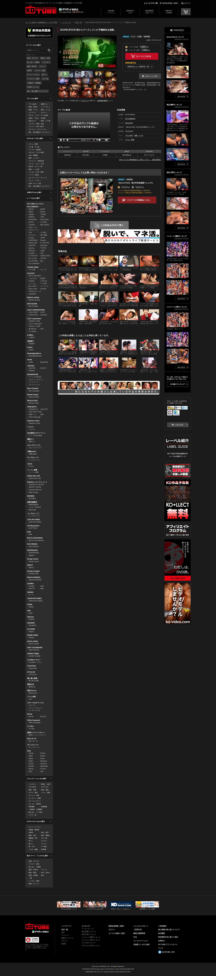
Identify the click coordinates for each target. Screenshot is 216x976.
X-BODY (32, 225)
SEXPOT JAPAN (35, 487)
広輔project (31, 451)
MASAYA (43, 761)
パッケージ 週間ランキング (91, 937)
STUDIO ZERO (33, 267)
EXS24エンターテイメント (37, 482)
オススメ (64, 941)
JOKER (43, 214)
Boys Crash (33, 289)
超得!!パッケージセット (36, 732)
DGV (29, 751)
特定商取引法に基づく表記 (168, 937)
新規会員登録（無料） (171, 3)
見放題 (63, 943)
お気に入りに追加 (151, 76)
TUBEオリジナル (33, 87)
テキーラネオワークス (35, 703)
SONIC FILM (45, 256)
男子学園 (43, 235)
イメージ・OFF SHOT (36, 126)
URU (30, 771)
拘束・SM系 (33, 107)
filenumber (32, 510)
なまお (29, 464)
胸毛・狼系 (32, 872)
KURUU (32, 217)
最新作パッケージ (67, 938)
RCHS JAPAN (32, 641)
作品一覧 (78, 22)
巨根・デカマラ (32, 58)
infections (43, 245)
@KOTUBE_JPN (168, 952)
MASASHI (44, 766)
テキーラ (32, 705)
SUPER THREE (33, 654)
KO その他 (33, 258)
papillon (31, 555)
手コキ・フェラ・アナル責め (38, 115)
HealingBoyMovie (34, 353)
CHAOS (32, 281)
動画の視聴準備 (139, 933)
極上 (42, 261)
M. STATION (33, 261)
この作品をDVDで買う (112, 225)
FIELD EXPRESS (33, 577)
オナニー (44, 112)
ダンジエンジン (33, 745)
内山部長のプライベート (36, 433)
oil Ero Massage (34, 417)
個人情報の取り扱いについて (169, 930)
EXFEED (43, 315)
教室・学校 (32, 790)
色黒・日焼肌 (33, 875)
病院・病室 (45, 790)
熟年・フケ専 (45, 121)
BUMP (42, 209)
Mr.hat (29, 714)
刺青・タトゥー (34, 883)
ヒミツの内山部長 (35, 435)
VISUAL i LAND (34, 326)
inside (31, 362)
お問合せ (161, 941)
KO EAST (31, 273)
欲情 (42, 414)
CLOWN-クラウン (34, 660)
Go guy (31, 238)
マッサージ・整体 (33, 79)
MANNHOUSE (32, 374)
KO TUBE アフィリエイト (168, 944)
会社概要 (161, 933)
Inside (29, 360)
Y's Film (30, 726)
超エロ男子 (33, 286)
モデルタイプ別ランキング (91, 945)
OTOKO (43, 258)
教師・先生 (32, 835)
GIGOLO (32, 251)
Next (114, 52)
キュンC (43, 270)
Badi (29, 532)
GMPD (29, 70)
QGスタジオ (32, 739)
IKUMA (31, 766)
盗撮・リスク (33, 110)
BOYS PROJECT (35, 276)
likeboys (30, 617)
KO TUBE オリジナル (35, 204)
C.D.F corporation (34, 319)
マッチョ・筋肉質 (35, 149)
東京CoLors (31, 690)
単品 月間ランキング (89, 934)
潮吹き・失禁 (45, 58)
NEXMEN (30, 496)
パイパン (42, 66)
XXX (30, 232)
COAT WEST (33, 312)
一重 (30, 878)
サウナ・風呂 (33, 792)
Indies (42, 251)
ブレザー (44, 841)
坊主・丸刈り (45, 872)
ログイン (187, 3)
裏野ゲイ (30, 439)
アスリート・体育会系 (36, 161)
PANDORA (33, 219)
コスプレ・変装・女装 (36, 124)
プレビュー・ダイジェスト (38, 129)
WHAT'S (32, 589)
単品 (62, 932)
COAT (42, 312)
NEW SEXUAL (34, 650)
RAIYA (42, 753)
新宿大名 (30, 684)
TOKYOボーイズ (35, 291)
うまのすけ (33, 278)
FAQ (135, 937)
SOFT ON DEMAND (34, 648)
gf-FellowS (33, 329)
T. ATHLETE (33, 256)
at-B (41, 329)
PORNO (32, 371)
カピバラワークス (33, 445)
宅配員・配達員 (34, 830)
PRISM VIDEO (32, 635)
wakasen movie (33, 421)
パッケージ (65, 935)
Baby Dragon (33, 492)
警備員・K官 (33, 838)
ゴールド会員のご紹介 (117, 933)
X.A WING (32, 331)
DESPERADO (32, 550)
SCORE (32, 253)
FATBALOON (33, 574)
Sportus (31, 248)
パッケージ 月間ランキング (91, 940)
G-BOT (30, 347)
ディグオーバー (33, 457)
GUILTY (43, 368)
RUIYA (42, 756)
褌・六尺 (32, 846)
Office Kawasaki (33, 720)
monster (43, 289)
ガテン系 (45, 79)
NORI (31, 761)
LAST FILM (33, 528)
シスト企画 (31, 697)
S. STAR (43, 222)
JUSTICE (30, 366)
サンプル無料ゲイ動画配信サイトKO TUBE (41, 22)
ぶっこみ (32, 284)
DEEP (31, 212)
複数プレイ (45, 104)
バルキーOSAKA (35, 507)
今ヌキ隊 (32, 270)
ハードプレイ (45, 107)
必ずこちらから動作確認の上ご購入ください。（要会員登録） (140, 159)
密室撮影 (32, 806)
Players (31, 632)
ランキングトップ (88, 928)
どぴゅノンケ (34, 230)
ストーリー (32, 112)
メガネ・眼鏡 (33, 849)
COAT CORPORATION (36, 310)
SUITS (31, 222)
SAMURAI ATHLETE (36, 485)
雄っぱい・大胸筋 (33, 62)
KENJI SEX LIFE (33, 476)
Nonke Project (32, 395)
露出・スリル (45, 110)
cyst (30, 699)
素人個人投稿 (32, 678)
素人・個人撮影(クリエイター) (37, 91)
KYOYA (43, 769)
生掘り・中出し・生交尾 (37, 118)
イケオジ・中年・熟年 (36, 172)
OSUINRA (31, 623)
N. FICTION (44, 243)
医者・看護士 (45, 835)
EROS (42, 212)
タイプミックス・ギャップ (38, 178)
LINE (42, 217)
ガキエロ (32, 235)
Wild (42, 589)
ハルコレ (30, 427)
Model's (43, 240)
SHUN (31, 753)
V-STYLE (43, 281)
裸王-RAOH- (45, 225)
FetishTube (31, 666)
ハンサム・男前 (34, 881)
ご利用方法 (137, 930)
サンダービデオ (34, 710)
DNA (29, 611)
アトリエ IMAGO (35, 377)
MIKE (31, 756)
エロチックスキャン (36, 380)
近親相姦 (44, 806)
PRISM (31, 638)
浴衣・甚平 (45, 832)
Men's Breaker (33, 388)
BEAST (31, 209)
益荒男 (42, 278)
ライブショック (34, 385)
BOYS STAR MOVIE (35, 538)
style (42, 586)
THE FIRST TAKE (35, 412)
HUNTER (32, 245)
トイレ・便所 (45, 792)
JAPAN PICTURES (34, 598)
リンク (160, 948)
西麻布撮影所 (32, 502)
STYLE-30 (31, 672)
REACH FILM (32, 401)
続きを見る (181, 96)
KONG (29, 604)
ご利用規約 (162, 926)
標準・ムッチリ (34, 158)
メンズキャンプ (33, 513)
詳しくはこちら (177, 425)
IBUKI (31, 758)
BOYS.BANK (32, 304)
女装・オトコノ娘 (35, 183)
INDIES (31, 214)
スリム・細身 (33, 144)
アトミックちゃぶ (35, 708)
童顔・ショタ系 (34, 169)
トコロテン (46, 62)
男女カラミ (32, 121)
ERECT (30, 565)
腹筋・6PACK (32, 66)
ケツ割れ (44, 846)
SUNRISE (32, 294)
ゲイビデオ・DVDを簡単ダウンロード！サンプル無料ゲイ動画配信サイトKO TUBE (53, 3)
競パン (44, 74)
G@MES (30, 584)
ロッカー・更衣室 (35, 804)
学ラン (31, 841)
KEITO (31, 764)
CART (186, 11)
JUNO (42, 238)
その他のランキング (177, 384)
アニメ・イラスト (35, 180)
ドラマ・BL (33, 815)
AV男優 (43, 849)
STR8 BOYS (32, 407)
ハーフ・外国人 (34, 175)
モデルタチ (45, 787)
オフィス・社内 (34, 795)
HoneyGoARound (35, 490)
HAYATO (43, 764)
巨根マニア (33, 414)
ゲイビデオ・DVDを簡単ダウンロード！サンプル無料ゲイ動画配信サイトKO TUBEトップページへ (40, 9)
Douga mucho (32, 559)
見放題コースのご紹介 (141, 944)
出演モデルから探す (34, 192)
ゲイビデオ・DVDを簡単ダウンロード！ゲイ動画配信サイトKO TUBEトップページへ (37, 926)
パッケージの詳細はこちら (138, 200)
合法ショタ (33, 227)
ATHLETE (44, 409)
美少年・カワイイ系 (35, 166)
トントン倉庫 (32, 470)
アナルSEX (32, 104)
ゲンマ (31, 595)
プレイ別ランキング (88, 943)
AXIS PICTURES (33, 520)
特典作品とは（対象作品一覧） (139, 67)
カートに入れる (143, 56)
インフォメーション (140, 941)
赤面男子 (30, 341)
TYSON (43, 248)
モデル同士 (32, 787)
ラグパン (44, 844)
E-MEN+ (30, 335)
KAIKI (42, 758)
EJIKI (31, 613)
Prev (60, 52)
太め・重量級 (33, 155)
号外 (42, 253)
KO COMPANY (33, 207)
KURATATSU (33, 315)
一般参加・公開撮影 (34, 83)
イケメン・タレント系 (36, 163)
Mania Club (33, 243)
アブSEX (43, 284)
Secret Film (44, 219)
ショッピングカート (140, 926)
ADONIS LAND (34, 321)
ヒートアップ (34, 382)
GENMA (30, 592)
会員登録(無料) (102, 100)
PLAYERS (31, 629)
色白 (42, 875)
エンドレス (44, 286)
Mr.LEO (43, 717)
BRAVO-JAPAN (33, 298)
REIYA (31, 769)
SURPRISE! (33, 240)
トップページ (110, 11)
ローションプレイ (35, 801)
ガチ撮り (43, 232)
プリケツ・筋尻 (40, 70)
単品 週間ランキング (89, 931)
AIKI (42, 771)
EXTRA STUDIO (33, 571)
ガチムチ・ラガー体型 (36, 152)
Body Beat (44, 362)
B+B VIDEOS (32, 544)
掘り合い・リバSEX (35, 812)
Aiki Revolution (33, 526)
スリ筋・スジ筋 (34, 147)
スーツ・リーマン (33, 74)
